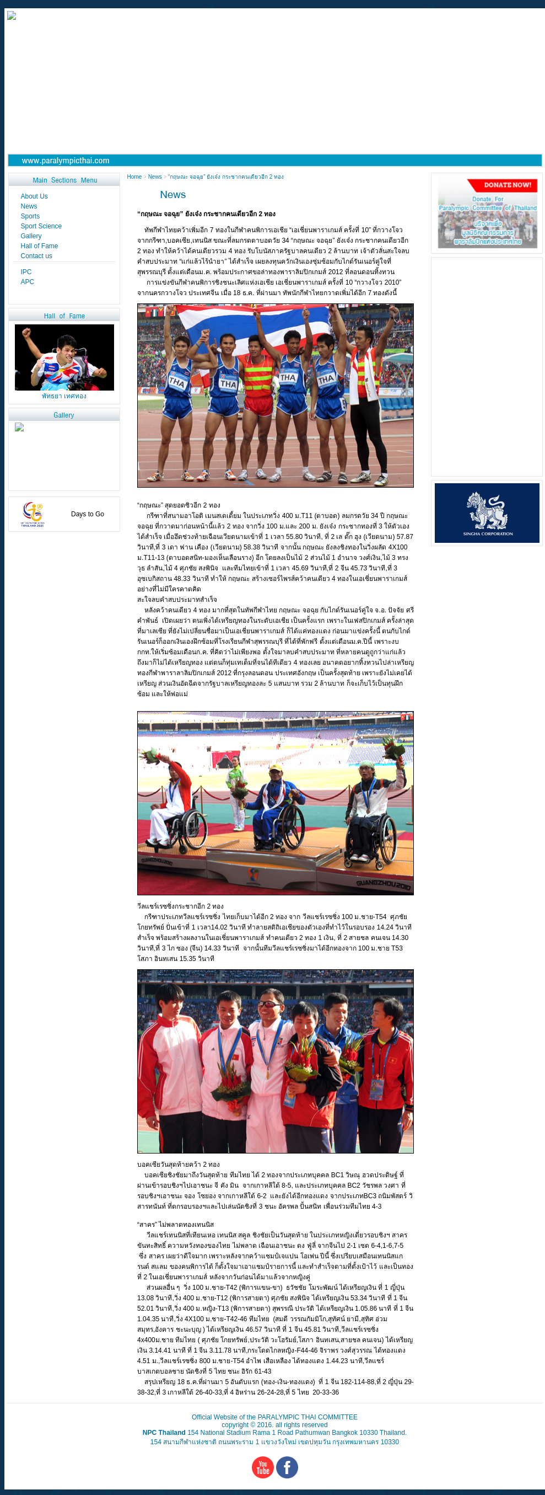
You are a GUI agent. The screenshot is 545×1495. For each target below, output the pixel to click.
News (155, 177)
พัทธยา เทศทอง (64, 396)
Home (135, 177)
